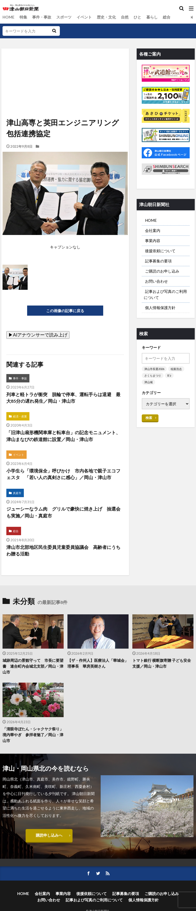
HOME (8, 17)
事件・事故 (41, 17)
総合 (166, 17)
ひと (137, 17)
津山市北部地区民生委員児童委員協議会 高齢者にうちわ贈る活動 (63, 551)
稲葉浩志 (176, 368)
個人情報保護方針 (160, 307)
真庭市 (17, 493)
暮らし (152, 17)
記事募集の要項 (158, 261)
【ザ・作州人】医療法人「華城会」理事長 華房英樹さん (97, 663)
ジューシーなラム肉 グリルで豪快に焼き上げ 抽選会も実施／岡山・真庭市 (63, 513)
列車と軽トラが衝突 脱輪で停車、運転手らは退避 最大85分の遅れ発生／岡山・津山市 (63, 398)
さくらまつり (152, 375)
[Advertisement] (64, 72)
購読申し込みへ (49, 835)
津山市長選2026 (154, 368)
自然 (125, 17)
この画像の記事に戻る (65, 310)
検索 (149, 418)
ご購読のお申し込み (162, 271)
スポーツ (64, 17)
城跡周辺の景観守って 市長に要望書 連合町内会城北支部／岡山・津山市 (33, 666)
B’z (169, 375)
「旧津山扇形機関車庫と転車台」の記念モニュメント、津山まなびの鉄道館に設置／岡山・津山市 (63, 436)
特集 (23, 17)
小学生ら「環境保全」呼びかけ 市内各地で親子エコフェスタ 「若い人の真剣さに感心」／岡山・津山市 (63, 474)
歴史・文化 (106, 17)
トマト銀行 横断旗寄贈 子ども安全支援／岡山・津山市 (161, 663)
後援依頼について (160, 250)
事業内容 (152, 240)
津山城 (148, 382)
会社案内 (152, 230)
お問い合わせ (156, 281)
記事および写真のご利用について (165, 294)
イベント (84, 17)
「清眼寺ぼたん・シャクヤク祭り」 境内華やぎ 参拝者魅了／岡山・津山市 (33, 735)
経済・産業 (20, 416)
